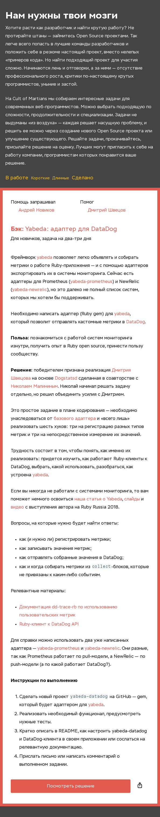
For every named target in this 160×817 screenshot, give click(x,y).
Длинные (60, 178)
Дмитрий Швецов (103, 210)
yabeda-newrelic (29, 290)
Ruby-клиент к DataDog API (49, 624)
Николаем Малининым (34, 386)
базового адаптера (75, 419)
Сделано (82, 178)
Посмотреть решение (70, 786)
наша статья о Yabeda (98, 499)
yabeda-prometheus (91, 282)
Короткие (40, 178)
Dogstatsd (66, 378)
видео (17, 507)
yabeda (44, 258)
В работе (16, 178)
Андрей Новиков (32, 210)
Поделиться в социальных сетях (140, 786)
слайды (132, 499)
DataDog (135, 322)
